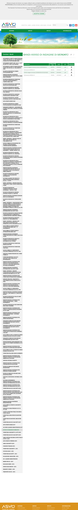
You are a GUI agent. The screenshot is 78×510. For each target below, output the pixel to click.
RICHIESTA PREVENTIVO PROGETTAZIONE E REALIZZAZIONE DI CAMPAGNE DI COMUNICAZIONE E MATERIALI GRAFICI (12, 214)
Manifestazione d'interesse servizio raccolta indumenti (12, 196)
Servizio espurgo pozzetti (10, 360)
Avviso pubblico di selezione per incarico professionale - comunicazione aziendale (11, 144)
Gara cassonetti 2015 (8, 443)
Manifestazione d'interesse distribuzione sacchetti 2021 (10, 210)
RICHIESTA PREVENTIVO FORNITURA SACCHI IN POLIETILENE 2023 (11, 84)
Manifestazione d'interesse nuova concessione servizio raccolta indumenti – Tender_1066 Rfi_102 (12, 149)
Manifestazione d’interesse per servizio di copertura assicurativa (12, 347)
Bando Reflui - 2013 (8, 461)
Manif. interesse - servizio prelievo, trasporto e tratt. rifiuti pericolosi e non (12, 184)
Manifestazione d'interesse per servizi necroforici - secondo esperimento (11, 314)
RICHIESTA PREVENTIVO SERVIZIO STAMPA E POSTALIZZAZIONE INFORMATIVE (11, 175)
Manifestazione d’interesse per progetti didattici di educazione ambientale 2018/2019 (11, 398)
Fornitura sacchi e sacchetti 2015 (12, 435)
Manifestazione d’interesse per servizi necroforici (11, 318)
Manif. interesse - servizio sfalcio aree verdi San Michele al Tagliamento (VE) (12, 140)
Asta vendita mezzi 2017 (9, 424)
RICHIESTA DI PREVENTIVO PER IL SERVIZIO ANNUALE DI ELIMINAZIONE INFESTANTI (12, 113)
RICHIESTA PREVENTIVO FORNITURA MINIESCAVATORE (11, 244)
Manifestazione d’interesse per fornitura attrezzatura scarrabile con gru (12, 331)
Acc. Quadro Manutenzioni (10, 459)
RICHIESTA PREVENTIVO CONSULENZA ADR (12, 200)
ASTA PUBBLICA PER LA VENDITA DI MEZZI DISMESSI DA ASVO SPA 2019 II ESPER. (12, 335)
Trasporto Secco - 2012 (9, 471)
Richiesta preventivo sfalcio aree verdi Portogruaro (12, 297)
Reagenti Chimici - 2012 (9, 469)
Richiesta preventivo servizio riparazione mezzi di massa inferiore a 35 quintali (13, 157)
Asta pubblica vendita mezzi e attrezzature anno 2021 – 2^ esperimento (11, 227)
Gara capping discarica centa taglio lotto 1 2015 (13, 438)
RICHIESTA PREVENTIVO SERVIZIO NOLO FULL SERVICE (12, 91)
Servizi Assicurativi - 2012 (9, 466)
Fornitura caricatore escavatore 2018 (12, 416)
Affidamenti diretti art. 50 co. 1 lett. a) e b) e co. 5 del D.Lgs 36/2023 (12, 64)
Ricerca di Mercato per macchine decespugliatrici (12, 374)
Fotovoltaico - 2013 (8, 451)
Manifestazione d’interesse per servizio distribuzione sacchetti (11, 385)
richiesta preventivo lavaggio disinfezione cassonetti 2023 (11, 95)
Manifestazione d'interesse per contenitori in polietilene (11, 363)
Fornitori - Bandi (65, 508)
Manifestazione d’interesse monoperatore (10, 402)
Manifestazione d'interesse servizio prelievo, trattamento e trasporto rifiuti (12, 293)
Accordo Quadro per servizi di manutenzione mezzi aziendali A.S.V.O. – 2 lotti (11, 179)
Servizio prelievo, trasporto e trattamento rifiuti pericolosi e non (11, 280)
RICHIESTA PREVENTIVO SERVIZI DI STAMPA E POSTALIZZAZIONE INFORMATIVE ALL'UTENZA (11, 240)
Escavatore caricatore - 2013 (10, 456)
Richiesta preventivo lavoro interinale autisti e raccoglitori (12, 98)
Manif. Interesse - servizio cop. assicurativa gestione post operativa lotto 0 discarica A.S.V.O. (12, 222)
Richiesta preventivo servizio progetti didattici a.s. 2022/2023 (11, 153)
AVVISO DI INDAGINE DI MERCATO (11, 430)
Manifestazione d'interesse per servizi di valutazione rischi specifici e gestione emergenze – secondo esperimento (11, 263)
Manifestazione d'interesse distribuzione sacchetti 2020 (10, 268)
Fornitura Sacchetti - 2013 (10, 453)
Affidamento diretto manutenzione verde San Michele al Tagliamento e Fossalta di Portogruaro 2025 (12, 60)
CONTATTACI (24, 25)
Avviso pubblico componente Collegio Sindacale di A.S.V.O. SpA (12, 251)
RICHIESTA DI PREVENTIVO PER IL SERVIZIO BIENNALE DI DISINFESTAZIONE (12, 122)
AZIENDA (11, 30)
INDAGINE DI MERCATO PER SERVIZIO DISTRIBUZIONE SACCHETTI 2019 (12, 339)
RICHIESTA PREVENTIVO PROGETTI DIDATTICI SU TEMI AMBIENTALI (11, 218)
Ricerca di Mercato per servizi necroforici (11, 367)
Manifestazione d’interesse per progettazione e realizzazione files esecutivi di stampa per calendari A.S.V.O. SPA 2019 (12, 392)
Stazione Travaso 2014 (9, 446)
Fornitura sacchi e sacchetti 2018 (12, 388)
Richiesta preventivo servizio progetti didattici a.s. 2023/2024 (11, 88)
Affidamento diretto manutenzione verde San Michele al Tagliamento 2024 (12, 68)
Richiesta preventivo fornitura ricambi (11, 125)
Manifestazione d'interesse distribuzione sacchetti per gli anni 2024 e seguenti (12, 76)
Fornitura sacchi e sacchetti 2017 (12, 422)
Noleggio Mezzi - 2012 (8, 464)
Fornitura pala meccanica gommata (12, 353)
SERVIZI (30, 30)
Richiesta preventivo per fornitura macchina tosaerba (12, 305)
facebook (68, 55)
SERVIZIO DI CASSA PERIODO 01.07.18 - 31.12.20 (12, 409)
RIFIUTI (49, 30)
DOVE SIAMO (43, 25)
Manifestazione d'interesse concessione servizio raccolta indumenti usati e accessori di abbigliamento (11, 169)
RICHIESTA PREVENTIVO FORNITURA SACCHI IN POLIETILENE (11, 128)
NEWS (29, 25)
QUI (45, 11)
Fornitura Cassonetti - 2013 (10, 448)
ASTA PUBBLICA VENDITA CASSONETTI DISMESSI (12, 405)
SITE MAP (49, 25)
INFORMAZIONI (67, 30)
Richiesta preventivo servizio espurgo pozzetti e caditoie (11, 193)
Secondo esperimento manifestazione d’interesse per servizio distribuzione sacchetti (11, 381)
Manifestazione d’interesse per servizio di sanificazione (11, 370)
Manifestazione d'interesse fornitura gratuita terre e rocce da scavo (12, 235)
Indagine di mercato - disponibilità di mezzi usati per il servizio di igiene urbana (12, 108)
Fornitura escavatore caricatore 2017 (12, 419)
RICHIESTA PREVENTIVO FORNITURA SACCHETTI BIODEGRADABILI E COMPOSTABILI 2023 (11, 80)
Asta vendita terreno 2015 (10, 441)
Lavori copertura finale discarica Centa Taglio (12, 412)
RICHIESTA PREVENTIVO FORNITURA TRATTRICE (11, 247)
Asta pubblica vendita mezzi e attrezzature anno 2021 (11, 231)
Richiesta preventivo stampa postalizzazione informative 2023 (12, 104)
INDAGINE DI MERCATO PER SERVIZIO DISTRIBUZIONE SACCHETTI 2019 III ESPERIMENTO (12, 322)
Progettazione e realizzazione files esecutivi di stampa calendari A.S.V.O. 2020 (13, 343)
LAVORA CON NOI (35, 25)
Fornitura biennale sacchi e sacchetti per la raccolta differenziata (10, 258)
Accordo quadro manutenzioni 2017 (13, 427)
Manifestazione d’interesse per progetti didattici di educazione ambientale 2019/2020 (11, 357)
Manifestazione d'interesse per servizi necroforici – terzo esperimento (11, 301)
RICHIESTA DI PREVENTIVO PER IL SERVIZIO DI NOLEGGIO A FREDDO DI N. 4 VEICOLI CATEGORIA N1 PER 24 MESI (12, 118)
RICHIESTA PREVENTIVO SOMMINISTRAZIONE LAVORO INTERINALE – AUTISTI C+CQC (10, 189)
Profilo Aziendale (21, 508)
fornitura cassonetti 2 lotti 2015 (12, 432)
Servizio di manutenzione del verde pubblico (12, 254)
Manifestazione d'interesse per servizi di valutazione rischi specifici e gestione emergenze (11, 285)
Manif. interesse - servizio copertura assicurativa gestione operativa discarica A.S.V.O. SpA (12, 272)
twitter (71, 55)
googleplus (74, 55)
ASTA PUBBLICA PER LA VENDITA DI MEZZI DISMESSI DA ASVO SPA (12, 350)
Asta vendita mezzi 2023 (9, 101)
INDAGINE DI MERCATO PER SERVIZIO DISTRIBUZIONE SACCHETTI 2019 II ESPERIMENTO (12, 327)
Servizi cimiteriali (36, 508)
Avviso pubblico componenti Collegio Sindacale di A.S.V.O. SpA (12, 289)
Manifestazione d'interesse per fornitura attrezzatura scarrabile (12, 276)
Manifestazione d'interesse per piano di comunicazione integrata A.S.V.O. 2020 (12, 309)
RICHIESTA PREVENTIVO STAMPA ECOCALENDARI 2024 (10, 72)
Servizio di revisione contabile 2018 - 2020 (13, 377)
